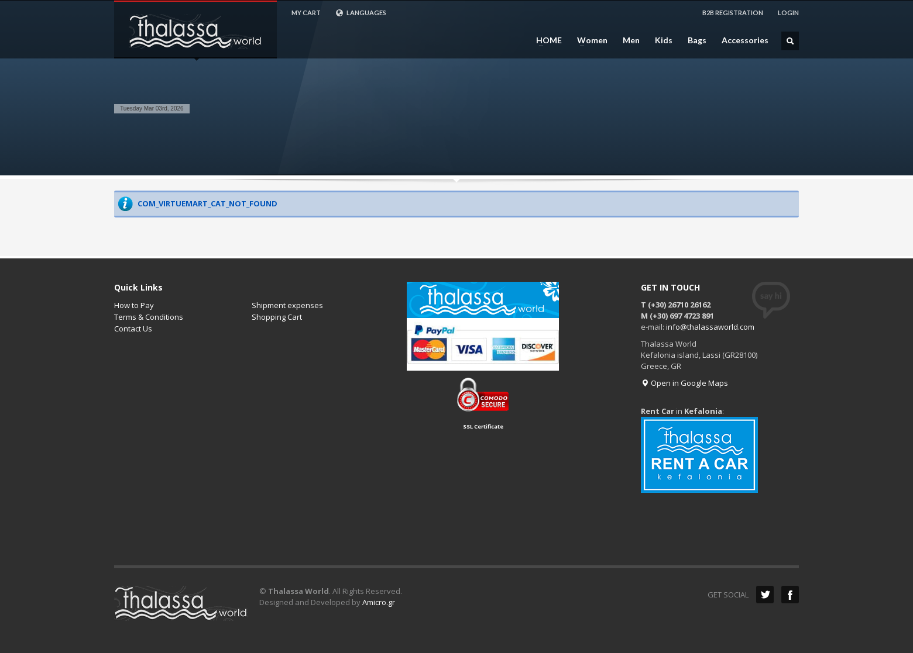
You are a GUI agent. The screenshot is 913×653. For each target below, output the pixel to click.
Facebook (790, 594)
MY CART (306, 12)
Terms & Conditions (148, 317)
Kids (663, 40)
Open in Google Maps (684, 383)
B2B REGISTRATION (732, 12)
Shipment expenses (287, 305)
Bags (697, 40)
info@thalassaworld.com (710, 327)
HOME (545, 40)
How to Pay (134, 305)
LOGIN (788, 12)
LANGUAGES (360, 13)
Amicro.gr (378, 602)
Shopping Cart (277, 317)
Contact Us (133, 328)
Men (631, 40)
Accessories (745, 40)
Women (588, 40)
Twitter (765, 594)
